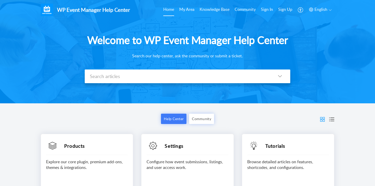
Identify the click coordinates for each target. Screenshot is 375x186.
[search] (177, 76)
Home (168, 9)
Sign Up (285, 9)
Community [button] (201, 118)
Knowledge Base (214, 9)
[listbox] (280, 76)
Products (74, 146)
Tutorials (275, 146)
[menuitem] (276, 10)
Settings (174, 146)
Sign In (267, 9)
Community (245, 9)
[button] (322, 119)
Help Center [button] (174, 118)
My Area (186, 9)
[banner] (187, 51)
